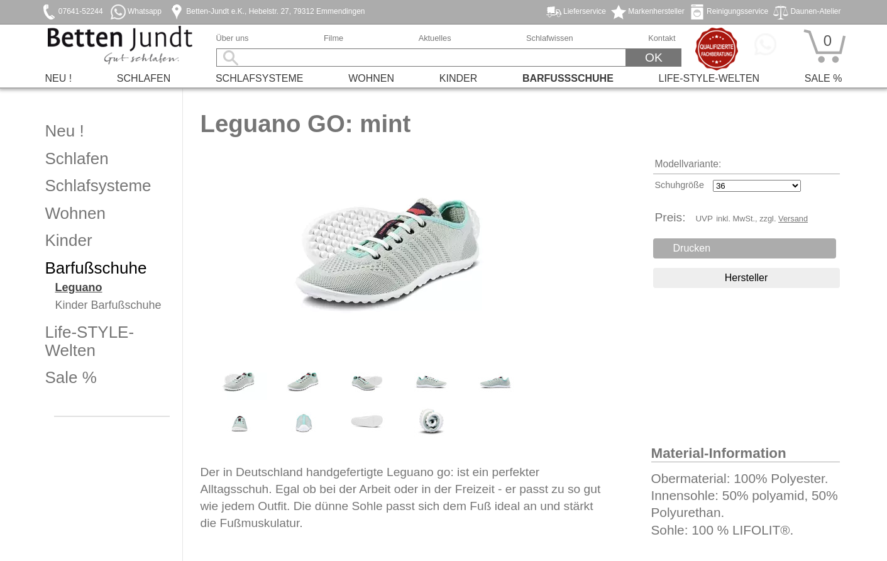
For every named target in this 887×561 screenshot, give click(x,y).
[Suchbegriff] (421, 57)
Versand (793, 218)
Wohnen (371, 78)
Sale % (823, 78)
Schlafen (143, 78)
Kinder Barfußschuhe (108, 305)
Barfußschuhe (568, 78)
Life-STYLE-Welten (709, 78)
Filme (333, 38)
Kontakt (661, 38)
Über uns (232, 38)
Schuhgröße (679, 185)
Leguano (78, 288)
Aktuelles (435, 38)
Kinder (458, 78)
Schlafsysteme (260, 78)
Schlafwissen (549, 38)
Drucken (692, 248)
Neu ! (58, 78)
